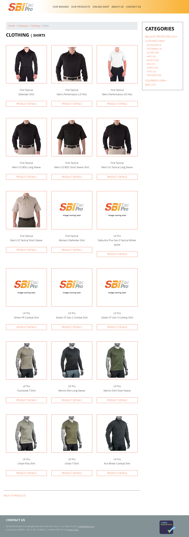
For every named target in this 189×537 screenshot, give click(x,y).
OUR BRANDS (61, 6)
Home (11, 25)
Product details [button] (26, 103)
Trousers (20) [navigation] (154, 75)
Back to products (15, 495)
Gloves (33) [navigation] (153, 52)
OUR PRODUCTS (80, 6)
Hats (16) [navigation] (151, 56)
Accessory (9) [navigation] (154, 45)
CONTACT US (133, 6)
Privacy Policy (73, 529)
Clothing (35, 25)
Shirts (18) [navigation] (152, 67)
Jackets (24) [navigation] (153, 60)
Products (23, 25)
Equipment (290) (155, 80)
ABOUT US (117, 6)
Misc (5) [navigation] (151, 64)
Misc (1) (149, 84)
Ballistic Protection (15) (160, 36)
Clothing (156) (154, 41)
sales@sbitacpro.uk (86, 526)
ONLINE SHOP (101, 6)
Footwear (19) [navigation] (154, 48)
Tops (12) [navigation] (151, 71)
